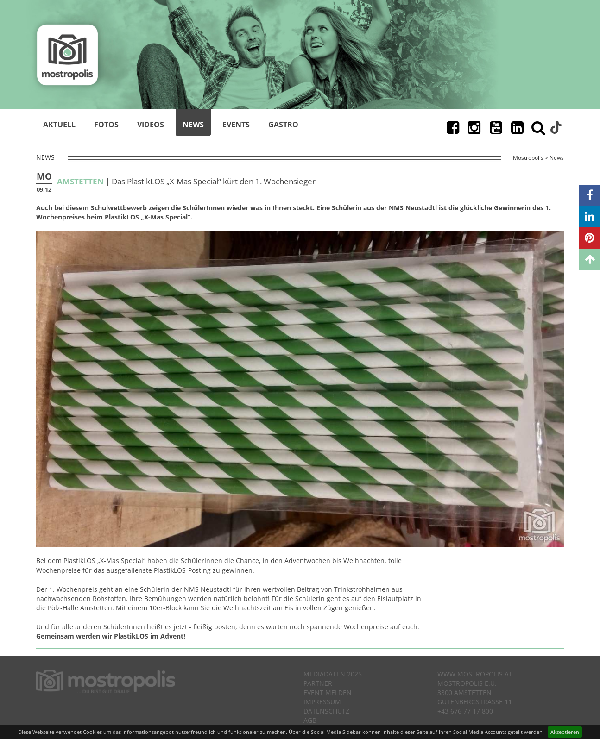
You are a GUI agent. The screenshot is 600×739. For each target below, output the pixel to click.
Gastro (283, 124)
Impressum (322, 701)
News (193, 124)
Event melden (327, 692)
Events (236, 124)
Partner (317, 683)
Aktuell (59, 124)
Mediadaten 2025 (332, 674)
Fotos (106, 124)
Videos (150, 124)
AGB (309, 720)
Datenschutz (326, 711)
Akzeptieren (564, 731)
